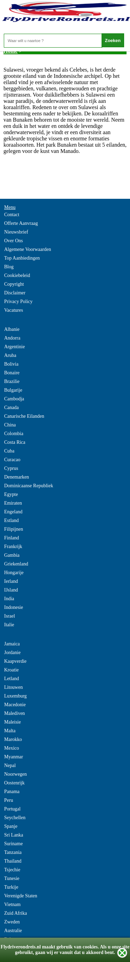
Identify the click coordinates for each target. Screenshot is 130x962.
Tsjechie (12, 869)
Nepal (10, 765)
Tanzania (12, 852)
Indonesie (13, 607)
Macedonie (15, 704)
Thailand (12, 861)
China (10, 424)
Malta (10, 730)
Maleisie (12, 722)
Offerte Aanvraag (21, 223)
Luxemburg (15, 696)
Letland (11, 678)
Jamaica (12, 643)
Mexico (11, 748)
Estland (11, 520)
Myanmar (13, 756)
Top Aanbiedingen (22, 258)
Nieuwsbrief (16, 232)
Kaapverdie (15, 661)
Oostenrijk (14, 782)
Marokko (13, 739)
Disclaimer (14, 292)
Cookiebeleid (17, 275)
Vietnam (12, 904)
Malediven (14, 713)
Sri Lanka (13, 835)
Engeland (13, 511)
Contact (11, 214)
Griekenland (16, 563)
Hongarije (14, 572)
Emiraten (13, 503)
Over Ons (13, 240)
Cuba (9, 451)
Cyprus (11, 468)
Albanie (11, 329)
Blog (9, 266)
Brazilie (11, 381)
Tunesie (11, 878)
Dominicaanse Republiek (28, 485)
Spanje (10, 826)
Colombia (13, 433)
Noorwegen (15, 774)
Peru (8, 800)
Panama (11, 791)
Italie (9, 624)
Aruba (10, 355)
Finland (11, 537)
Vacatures (13, 310)
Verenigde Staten (20, 895)
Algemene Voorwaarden (27, 249)
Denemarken (16, 477)
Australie (13, 930)
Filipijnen (13, 529)
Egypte (11, 494)
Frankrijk (13, 546)
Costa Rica (14, 442)
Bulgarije (13, 390)
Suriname (13, 843)
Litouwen (13, 687)
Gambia (11, 555)
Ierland (11, 581)
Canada (11, 407)
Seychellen (14, 817)
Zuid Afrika (15, 913)
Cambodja (14, 398)
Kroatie (11, 669)
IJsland (11, 590)
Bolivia (11, 364)
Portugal (12, 809)
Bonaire (11, 372)
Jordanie (12, 652)
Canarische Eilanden (24, 416)
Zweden (12, 921)
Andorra (12, 338)
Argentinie (14, 346)
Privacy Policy (18, 301)
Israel (9, 616)
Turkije (11, 887)
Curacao (12, 459)
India (9, 598)
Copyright (14, 284)
